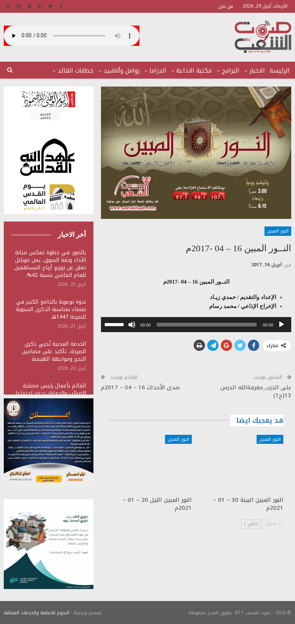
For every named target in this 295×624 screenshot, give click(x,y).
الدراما (158, 70)
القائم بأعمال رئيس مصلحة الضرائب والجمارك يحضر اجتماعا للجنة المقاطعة (50, 393)
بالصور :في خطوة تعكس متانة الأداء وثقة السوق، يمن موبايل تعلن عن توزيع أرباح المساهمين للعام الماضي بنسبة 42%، (50, 263)
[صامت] (132, 324)
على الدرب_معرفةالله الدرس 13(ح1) (255, 391)
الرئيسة (280, 70)
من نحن (225, 6)
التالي (251, 524)
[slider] (207, 324)
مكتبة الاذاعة (194, 70)
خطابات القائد (75, 70)
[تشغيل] (281, 324)
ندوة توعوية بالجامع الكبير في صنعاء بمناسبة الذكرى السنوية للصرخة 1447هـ (51, 309)
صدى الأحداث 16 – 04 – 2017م (140, 387)
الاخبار (257, 70)
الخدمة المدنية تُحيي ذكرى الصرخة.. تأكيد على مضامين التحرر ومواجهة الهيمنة (54, 351)
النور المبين (278, 231)
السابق (273, 524)
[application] (196, 324)
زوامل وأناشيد (121, 70)
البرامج (230, 70)
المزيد (39, 70)
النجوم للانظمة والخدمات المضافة (36, 612)
